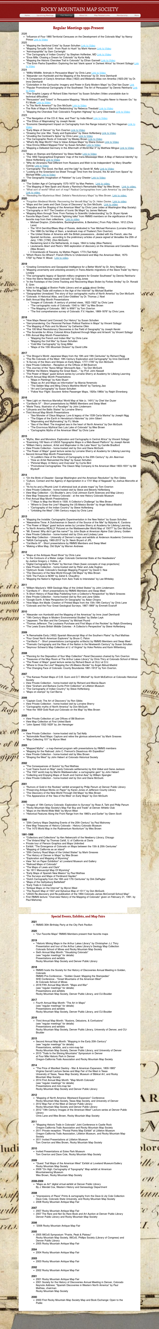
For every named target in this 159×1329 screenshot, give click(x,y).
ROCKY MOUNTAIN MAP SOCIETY (79, 9)
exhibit (43, 287)
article (86, 287)
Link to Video (41, 39)
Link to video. (103, 183)
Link (132, 84)
